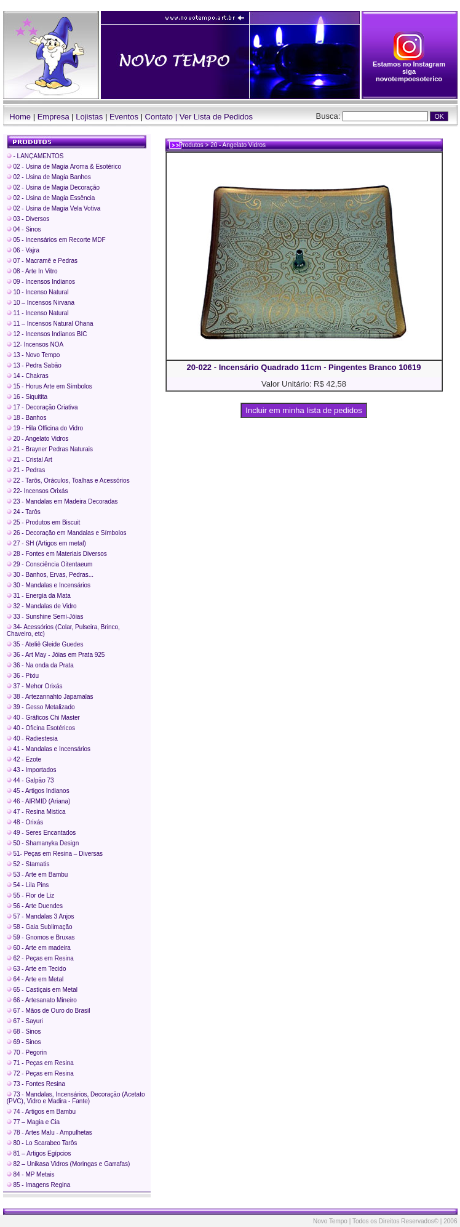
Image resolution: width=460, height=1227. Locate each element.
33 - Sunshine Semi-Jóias (45, 616)
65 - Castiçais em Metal (42, 989)
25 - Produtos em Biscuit (44, 522)
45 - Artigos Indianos (38, 790)
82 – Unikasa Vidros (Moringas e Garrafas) (68, 1164)
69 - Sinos (24, 1042)
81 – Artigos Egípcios (39, 1153)
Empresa (53, 116)
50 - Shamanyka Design (43, 843)
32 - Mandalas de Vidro (42, 606)
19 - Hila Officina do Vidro (45, 428)
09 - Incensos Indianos (41, 281)
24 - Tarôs (24, 512)
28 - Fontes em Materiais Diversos (57, 553)
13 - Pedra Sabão (34, 365)
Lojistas (89, 116)
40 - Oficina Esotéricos (41, 728)
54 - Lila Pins (28, 885)
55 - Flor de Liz (30, 895)
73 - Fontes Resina (36, 1083)
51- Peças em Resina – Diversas (55, 853)
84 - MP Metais (31, 1174)
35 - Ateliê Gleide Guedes (45, 644)
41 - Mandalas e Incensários (48, 749)
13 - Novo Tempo (33, 355)
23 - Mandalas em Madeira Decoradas (62, 501)
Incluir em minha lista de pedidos (304, 410)
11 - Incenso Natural (38, 313)
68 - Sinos (24, 1031)
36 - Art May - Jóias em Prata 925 (56, 654)
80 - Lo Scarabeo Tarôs (42, 1143)
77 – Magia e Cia (33, 1122)
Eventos (123, 116)
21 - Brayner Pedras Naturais (50, 449)
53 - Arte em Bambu (37, 874)
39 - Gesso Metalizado (41, 707)
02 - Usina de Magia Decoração (53, 187)
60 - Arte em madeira (39, 947)
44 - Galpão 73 (30, 780)
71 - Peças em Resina (40, 1063)
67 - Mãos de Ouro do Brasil (48, 1010)
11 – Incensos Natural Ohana (50, 323)
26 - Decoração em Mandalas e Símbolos (67, 532)
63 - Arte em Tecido (36, 968)
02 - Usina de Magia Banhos (49, 177)
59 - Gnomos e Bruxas (41, 937)
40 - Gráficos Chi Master (43, 717)
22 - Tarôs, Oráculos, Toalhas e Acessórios (68, 480)
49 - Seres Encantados (41, 832)
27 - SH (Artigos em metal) (46, 543)
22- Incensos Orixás (37, 491)
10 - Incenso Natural (38, 292)
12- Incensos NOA (35, 344)
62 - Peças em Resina (40, 958)
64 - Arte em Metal (35, 979)
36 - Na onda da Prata (40, 665)
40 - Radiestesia (32, 738)
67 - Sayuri (25, 1021)
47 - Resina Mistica (36, 811)
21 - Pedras (26, 470)
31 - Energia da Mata (39, 595)
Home (17, 116)
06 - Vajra (23, 250)
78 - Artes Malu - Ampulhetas (49, 1132)
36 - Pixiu (23, 675)
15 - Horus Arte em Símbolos (49, 386)
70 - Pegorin (27, 1052)
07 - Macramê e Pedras (42, 260)
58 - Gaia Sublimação (40, 926)
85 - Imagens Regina (39, 1184)
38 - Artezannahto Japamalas (50, 696)
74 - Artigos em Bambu (41, 1111)
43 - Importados (32, 769)
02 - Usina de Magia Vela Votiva (54, 208)
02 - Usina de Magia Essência (51, 198)
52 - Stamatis (28, 864)
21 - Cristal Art (29, 459)
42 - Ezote (24, 759)
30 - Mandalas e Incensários (48, 585)
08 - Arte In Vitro (32, 271)
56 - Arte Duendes (35, 906)
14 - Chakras (28, 375)
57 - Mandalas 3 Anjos (40, 916)
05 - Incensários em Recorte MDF (56, 239)
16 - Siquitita (27, 396)
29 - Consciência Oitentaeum (50, 564)
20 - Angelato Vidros (38, 438)
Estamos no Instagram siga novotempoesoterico (409, 68)
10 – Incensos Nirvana (40, 302)
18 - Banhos (27, 417)
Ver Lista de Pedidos (216, 116)
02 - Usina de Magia (64, 166)
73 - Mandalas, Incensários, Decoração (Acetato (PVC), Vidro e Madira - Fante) (76, 1097)
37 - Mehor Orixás (35, 686)
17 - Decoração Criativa (42, 407)
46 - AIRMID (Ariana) (39, 801)
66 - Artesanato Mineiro (42, 1000)
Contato (159, 116)
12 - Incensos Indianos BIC (47, 334)
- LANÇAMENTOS (35, 156)
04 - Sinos (24, 229)
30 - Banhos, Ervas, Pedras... (50, 574)
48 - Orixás (25, 822)
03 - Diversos (28, 218)
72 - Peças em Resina (40, 1073)
